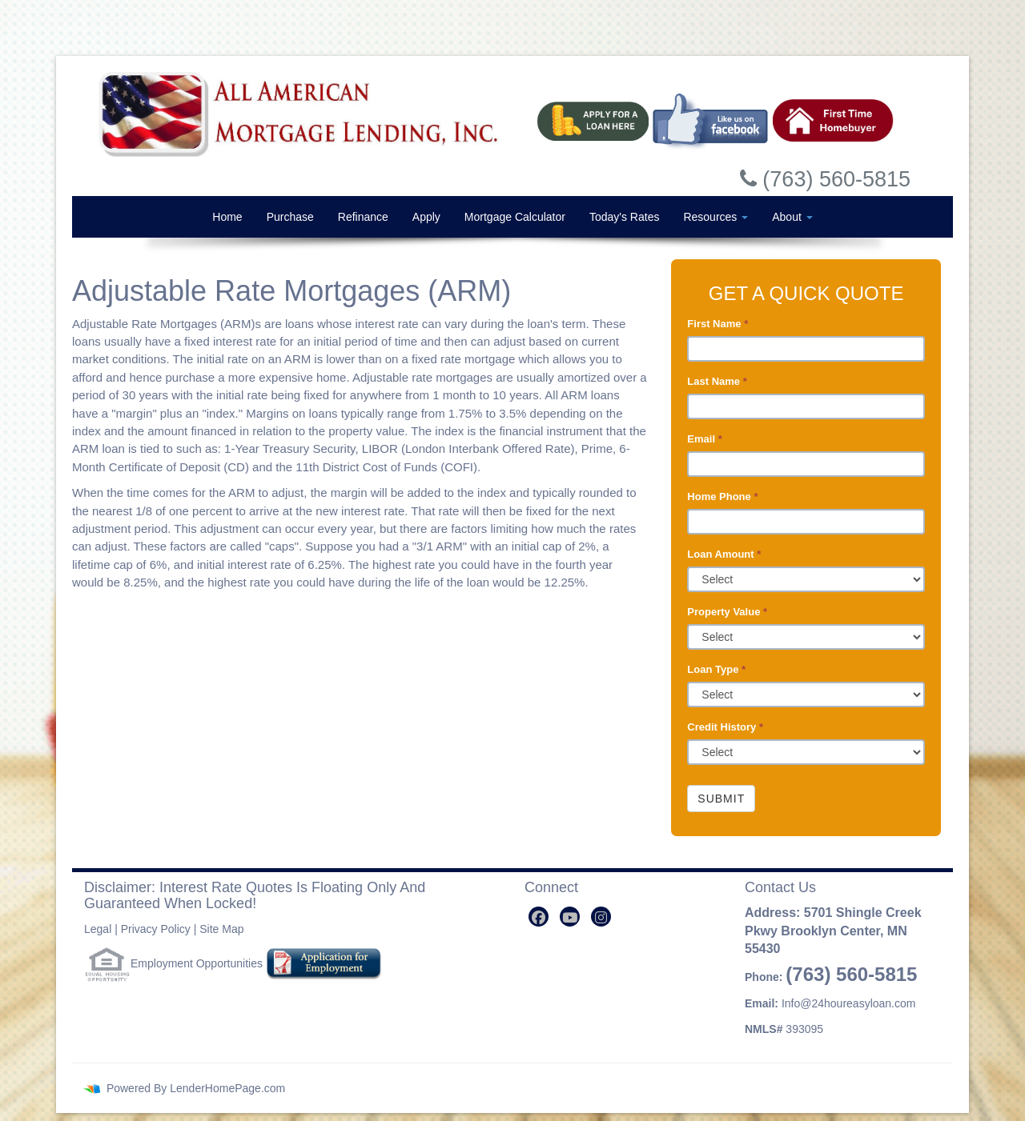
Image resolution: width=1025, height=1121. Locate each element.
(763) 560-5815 (851, 974)
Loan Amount (724, 554)
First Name (717, 324)
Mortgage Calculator (514, 216)
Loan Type (716, 669)
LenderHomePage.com (227, 1088)
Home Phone (722, 496)
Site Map (221, 929)
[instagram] (601, 917)
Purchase (290, 216)
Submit (721, 798)
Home (227, 216)
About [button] (792, 216)
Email (704, 439)
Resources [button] (715, 216)
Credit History (725, 727)
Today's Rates (624, 216)
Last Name (716, 381)
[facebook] (539, 917)
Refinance (363, 216)
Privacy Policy (156, 929)
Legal (97, 929)
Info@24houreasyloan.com (849, 1003)
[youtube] (570, 917)
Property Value (727, 612)
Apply (426, 216)
